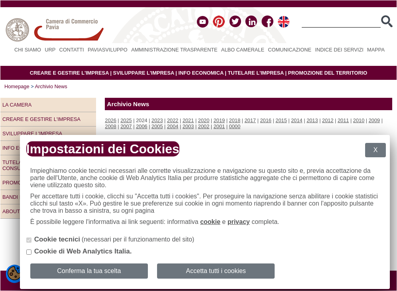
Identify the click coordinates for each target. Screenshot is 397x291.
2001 (219, 126)
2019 (219, 120)
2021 (188, 120)
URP (50, 50)
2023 (157, 120)
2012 (327, 120)
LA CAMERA (16, 105)
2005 (157, 126)
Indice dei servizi (339, 50)
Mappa (376, 50)
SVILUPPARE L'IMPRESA (143, 73)
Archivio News (51, 86)
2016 (265, 120)
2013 (312, 120)
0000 (234, 126)
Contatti (71, 50)
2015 (281, 120)
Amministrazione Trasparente (174, 50)
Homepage (16, 86)
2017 (250, 120)
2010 (358, 120)
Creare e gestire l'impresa (41, 119)
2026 (110, 120)
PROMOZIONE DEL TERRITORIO (328, 73)
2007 (126, 126)
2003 (188, 126)
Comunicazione (289, 50)
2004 (172, 126)
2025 (126, 120)
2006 (141, 126)
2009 (374, 120)
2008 (110, 126)
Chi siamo (27, 50)
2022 (172, 120)
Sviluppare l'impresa (32, 134)
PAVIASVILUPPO (108, 50)
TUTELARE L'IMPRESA (256, 73)
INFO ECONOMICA (200, 73)
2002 (203, 126)
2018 (234, 120)
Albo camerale (242, 50)
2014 (296, 120)
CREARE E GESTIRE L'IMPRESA (69, 73)
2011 (343, 120)
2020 (203, 120)
